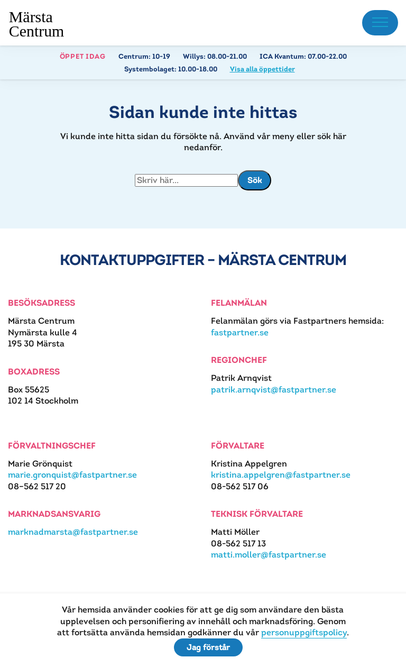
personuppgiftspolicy (304, 632)
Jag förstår (208, 647)
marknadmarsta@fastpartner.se (73, 531)
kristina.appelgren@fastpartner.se (280, 474)
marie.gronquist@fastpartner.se (72, 474)
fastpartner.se (240, 332)
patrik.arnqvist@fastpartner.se (273, 389)
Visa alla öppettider (262, 69)
